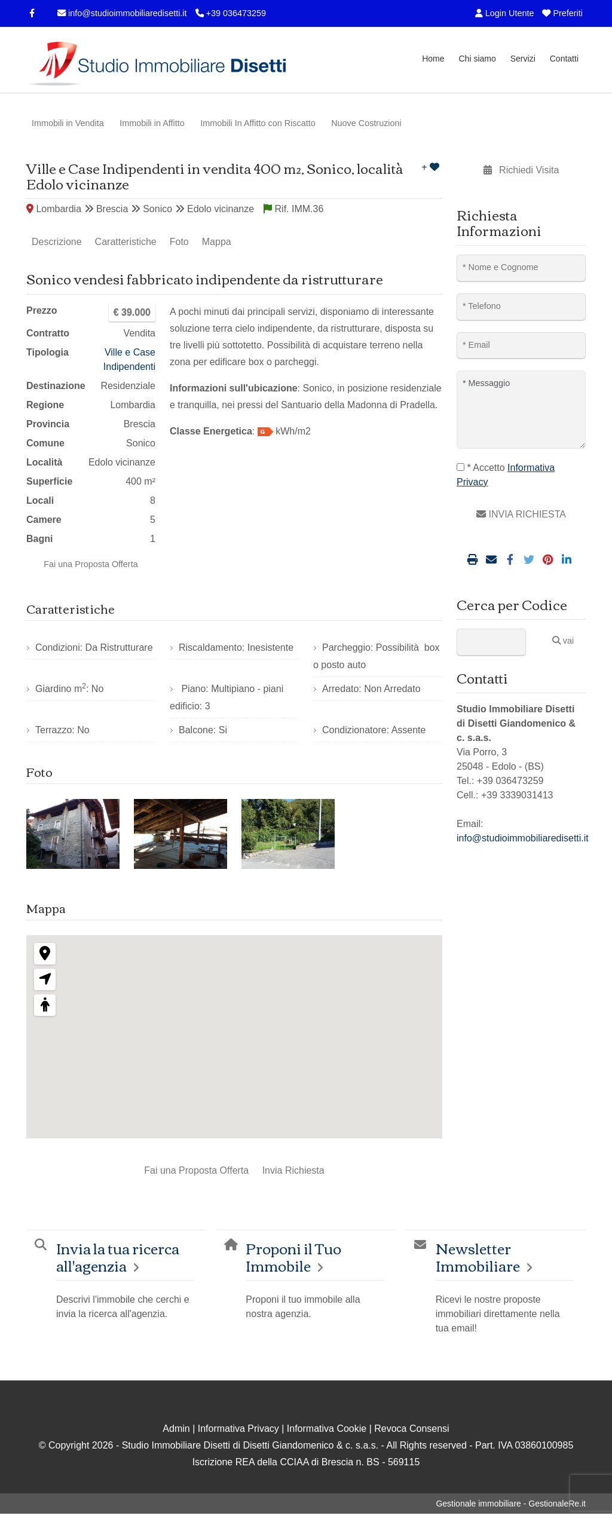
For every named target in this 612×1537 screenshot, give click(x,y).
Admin (176, 1428)
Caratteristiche (126, 242)
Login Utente (504, 13)
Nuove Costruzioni (366, 123)
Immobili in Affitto (152, 123)
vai (563, 640)
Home (433, 58)
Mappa (216, 242)
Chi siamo (476, 58)
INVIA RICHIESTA (521, 514)
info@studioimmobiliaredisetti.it (122, 13)
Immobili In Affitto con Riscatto (258, 123)
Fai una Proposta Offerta (90, 564)
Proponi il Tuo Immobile (293, 1256)
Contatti (564, 58)
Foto (179, 242)
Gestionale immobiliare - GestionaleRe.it (511, 1503)
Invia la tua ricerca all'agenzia (117, 1256)
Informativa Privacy (238, 1428)
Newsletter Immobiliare (478, 1256)
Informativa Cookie (326, 1428)
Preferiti (562, 13)
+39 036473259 (230, 13)
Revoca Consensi (411, 1428)
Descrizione (57, 242)
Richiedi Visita (521, 170)
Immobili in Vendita (68, 123)
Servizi (523, 58)
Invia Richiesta (293, 1170)
